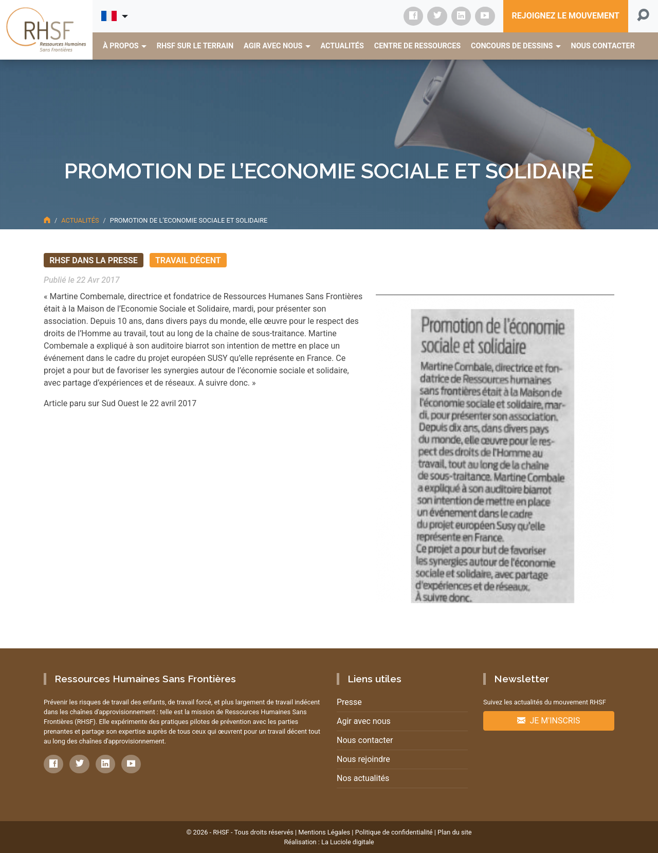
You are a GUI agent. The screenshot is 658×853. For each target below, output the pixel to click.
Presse (349, 702)
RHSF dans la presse (93, 260)
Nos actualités (363, 778)
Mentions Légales (324, 832)
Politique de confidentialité (394, 832)
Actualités (80, 220)
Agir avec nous (364, 721)
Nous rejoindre (363, 759)
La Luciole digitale (347, 842)
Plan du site (454, 832)
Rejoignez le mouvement (565, 16)
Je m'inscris (548, 720)
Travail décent (188, 260)
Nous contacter (365, 740)
